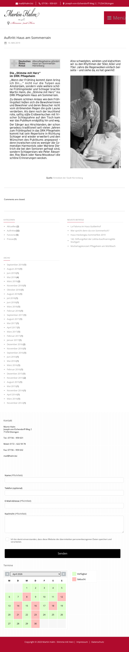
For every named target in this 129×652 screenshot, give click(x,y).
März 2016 (12, 365)
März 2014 (12, 398)
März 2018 (12, 306)
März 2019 (12, 281)
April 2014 (12, 394)
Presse (10, 239)
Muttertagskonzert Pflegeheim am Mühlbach (93, 246)
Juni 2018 (11, 302)
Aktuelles (11, 226)
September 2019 (15, 264)
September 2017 (15, 315)
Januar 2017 (12, 340)
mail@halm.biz (26, 3)
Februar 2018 (13, 310)
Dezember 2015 (14, 373)
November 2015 (15, 377)
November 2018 (15, 285)
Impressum (82, 641)
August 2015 (13, 382)
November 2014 (15, 390)
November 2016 (15, 348)
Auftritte (11, 230)
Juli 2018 (11, 298)
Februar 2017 (13, 336)
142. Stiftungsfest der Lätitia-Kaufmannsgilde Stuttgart (93, 240)
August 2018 (13, 294)
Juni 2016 (11, 356)
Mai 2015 (11, 386)
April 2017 (12, 327)
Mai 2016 (11, 361)
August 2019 (13, 268)
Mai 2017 (11, 323)
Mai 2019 (11, 277)
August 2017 (13, 319)
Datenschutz (97, 641)
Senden (62, 553)
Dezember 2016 (14, 344)
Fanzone (11, 234)
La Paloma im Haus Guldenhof (86, 226)
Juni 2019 (11, 273)
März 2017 (12, 331)
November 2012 (15, 403)
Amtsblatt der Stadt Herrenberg (68, 177)
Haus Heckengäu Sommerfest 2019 (88, 234)
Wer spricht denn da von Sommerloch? (90, 230)
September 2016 (15, 352)
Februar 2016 (13, 369)
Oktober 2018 (13, 289)
